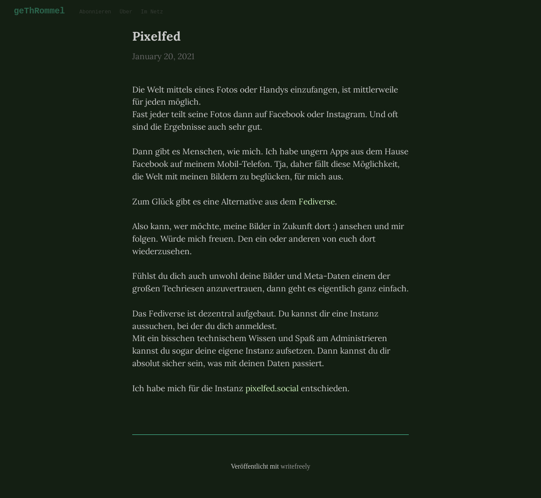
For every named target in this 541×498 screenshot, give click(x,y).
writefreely (295, 466)
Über (124, 12)
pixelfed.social (272, 388)
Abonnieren (93, 12)
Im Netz (149, 12)
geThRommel (38, 11)
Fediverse (317, 201)
